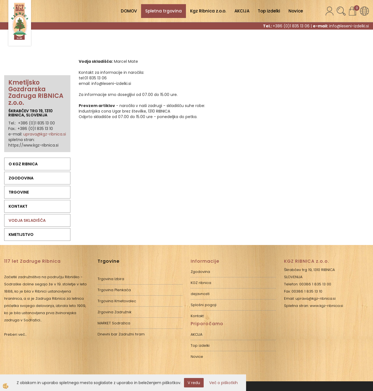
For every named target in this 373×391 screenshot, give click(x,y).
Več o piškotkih (223, 382)
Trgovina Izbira (111, 278)
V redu (194, 382)
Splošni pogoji (203, 304)
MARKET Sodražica (114, 323)
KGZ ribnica (201, 282)
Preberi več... (15, 334)
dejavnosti (200, 293)
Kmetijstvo (21, 234)
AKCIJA (241, 11)
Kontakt (18, 206)
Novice (295, 11)
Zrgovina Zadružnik (114, 312)
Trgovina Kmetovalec (117, 301)
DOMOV (129, 11)
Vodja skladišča (27, 220)
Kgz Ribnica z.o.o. (208, 11)
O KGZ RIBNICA (23, 164)
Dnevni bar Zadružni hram (121, 334)
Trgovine (19, 192)
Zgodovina (21, 178)
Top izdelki (269, 11)
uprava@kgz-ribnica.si (44, 134)
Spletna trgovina (163, 11)
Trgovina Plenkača (114, 290)
